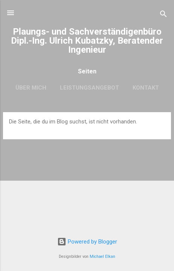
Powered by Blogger (87, 241)
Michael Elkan (102, 256)
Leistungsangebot (89, 87)
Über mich (30, 87)
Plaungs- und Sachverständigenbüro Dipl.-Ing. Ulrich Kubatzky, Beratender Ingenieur (87, 40)
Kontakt (146, 87)
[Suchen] (163, 15)
